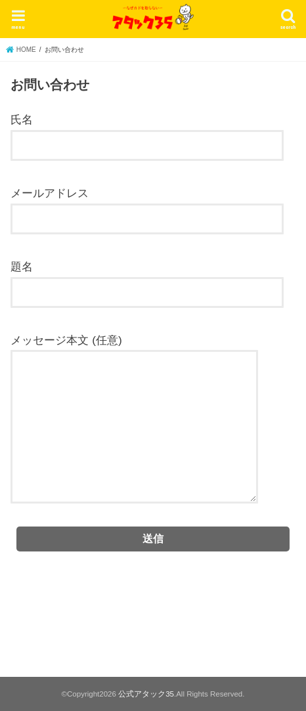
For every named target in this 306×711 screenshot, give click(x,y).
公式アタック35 (146, 694)
